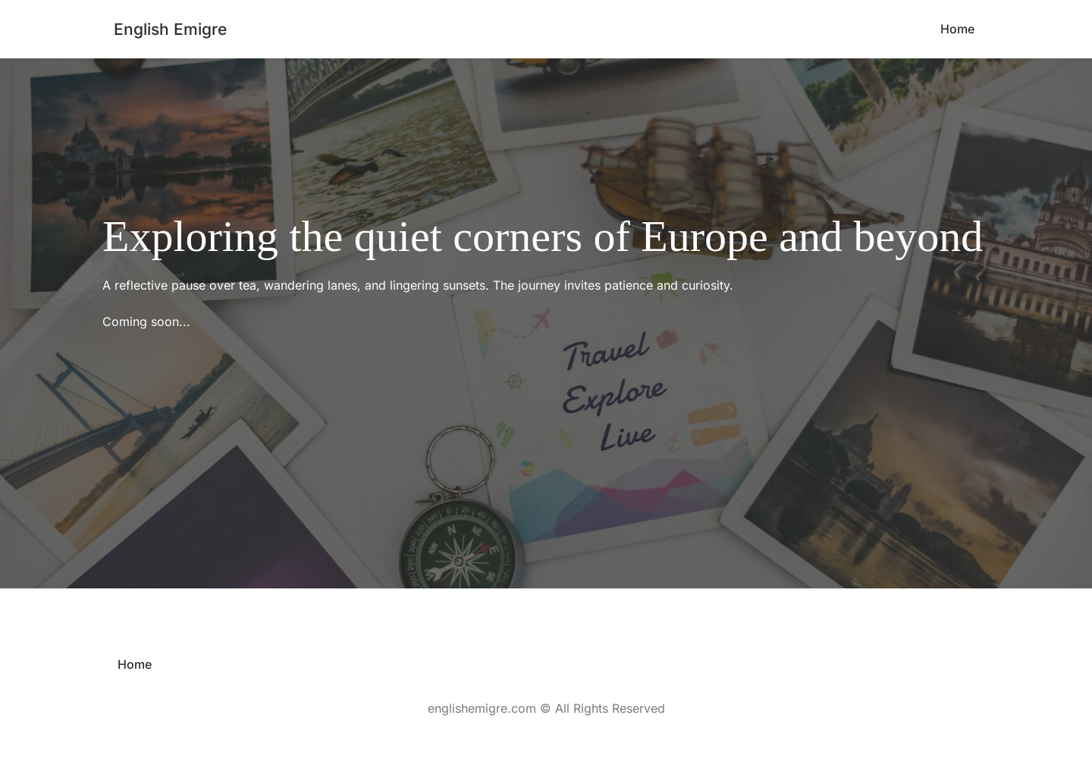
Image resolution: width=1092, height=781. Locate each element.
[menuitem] (957, 29)
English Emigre (170, 29)
